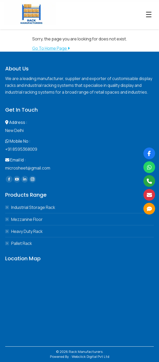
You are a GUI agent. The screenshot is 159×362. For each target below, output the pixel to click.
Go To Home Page (51, 48)
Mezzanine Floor (27, 219)
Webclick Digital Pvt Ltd (90, 356)
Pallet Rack (21, 243)
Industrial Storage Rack (33, 207)
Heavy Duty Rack (27, 231)
